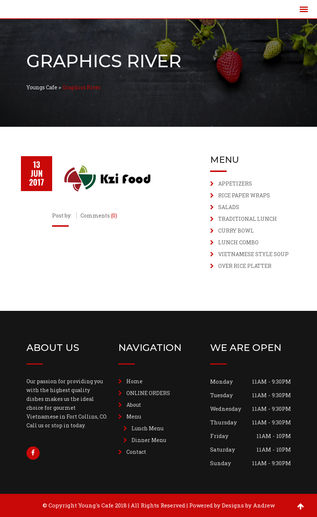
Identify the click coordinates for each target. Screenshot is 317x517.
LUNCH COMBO (238, 242)
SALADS (228, 207)
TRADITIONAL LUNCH (247, 218)
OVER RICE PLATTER (244, 265)
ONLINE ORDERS (148, 392)
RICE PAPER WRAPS (244, 195)
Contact (136, 451)
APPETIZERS (235, 183)
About (133, 404)
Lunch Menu (147, 428)
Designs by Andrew (248, 505)
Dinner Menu (149, 440)
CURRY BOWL (236, 230)
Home (134, 381)
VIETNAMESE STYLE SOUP (253, 254)
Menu (133, 416)
